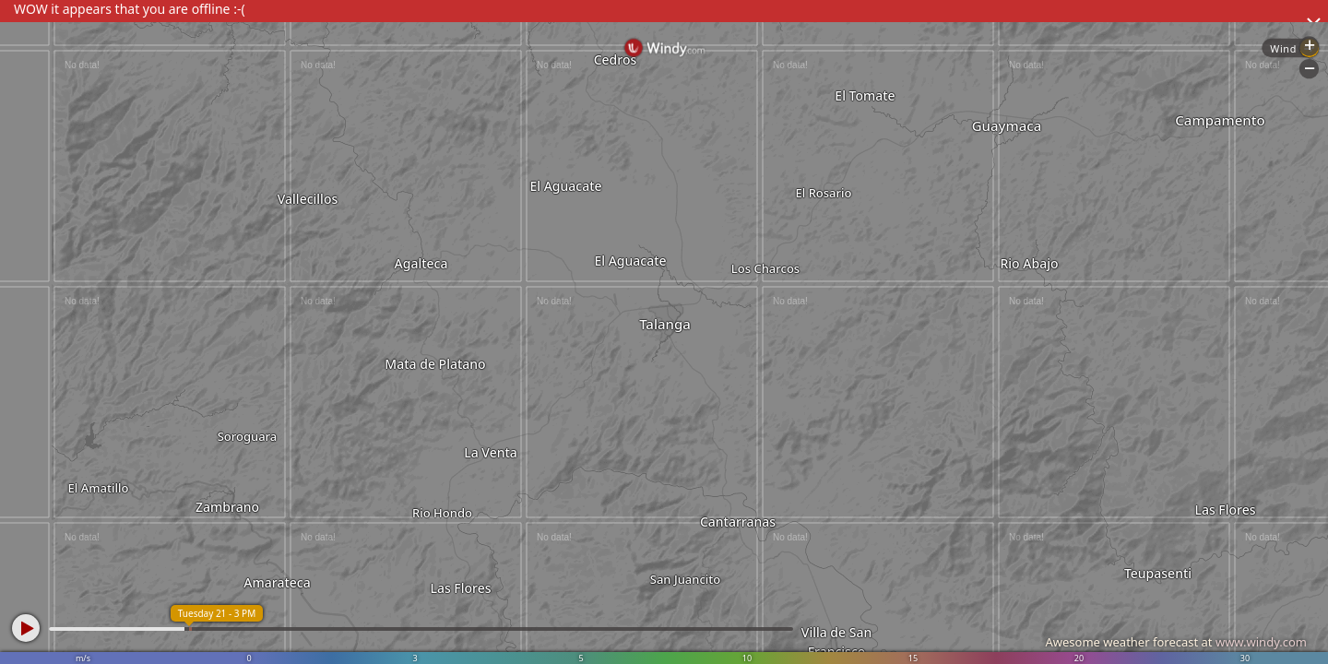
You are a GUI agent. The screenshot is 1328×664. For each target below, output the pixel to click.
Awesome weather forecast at (1176, 642)
